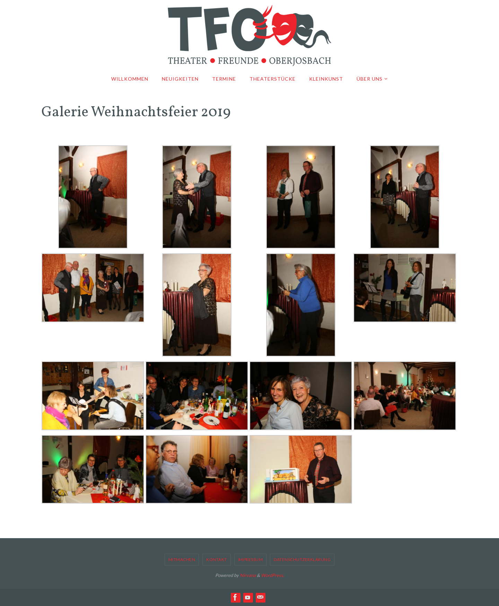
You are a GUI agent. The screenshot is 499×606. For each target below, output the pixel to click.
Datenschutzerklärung (302, 559)
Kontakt (216, 559)
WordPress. (272, 575)
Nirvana (248, 575)
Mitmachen (181, 559)
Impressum (250, 559)
